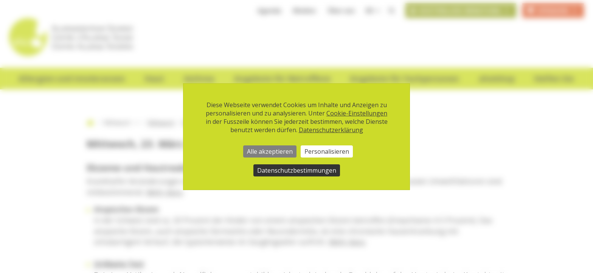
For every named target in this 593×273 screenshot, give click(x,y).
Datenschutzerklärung (331, 130)
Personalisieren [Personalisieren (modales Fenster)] (326, 151)
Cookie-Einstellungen (356, 113)
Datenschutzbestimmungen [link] (296, 170)
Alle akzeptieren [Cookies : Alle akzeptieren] (270, 151)
